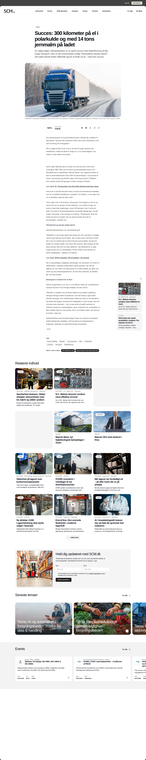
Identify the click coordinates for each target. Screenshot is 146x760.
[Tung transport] (72, 341)
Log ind (127, 3)
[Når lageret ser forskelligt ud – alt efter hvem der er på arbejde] (112, 472)
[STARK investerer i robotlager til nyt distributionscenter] (73, 472)
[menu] (139, 11)
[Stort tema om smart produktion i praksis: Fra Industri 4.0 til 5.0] (129, 322)
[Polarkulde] (88, 341)
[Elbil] (80, 341)
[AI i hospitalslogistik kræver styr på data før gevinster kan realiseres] (112, 513)
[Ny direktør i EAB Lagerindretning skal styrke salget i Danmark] (34, 513)
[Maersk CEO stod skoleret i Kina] (112, 426)
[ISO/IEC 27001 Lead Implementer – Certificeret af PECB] (102, 668)
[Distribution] (100, 414)
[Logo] (9, 11)
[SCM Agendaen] (62, 11)
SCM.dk (57, 128)
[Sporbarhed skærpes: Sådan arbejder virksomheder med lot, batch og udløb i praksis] (34, 387)
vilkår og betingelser (95, 573)
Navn (57, 565)
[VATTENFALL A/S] (68, 350)
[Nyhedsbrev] (106, 11)
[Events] (49, 11)
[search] (129, 11)
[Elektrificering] (68, 344)
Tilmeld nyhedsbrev (64, 579)
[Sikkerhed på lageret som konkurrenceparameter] (34, 470)
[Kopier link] (99, 128)
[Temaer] (85, 11)
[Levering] (50, 344)
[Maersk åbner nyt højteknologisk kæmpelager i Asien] (73, 427)
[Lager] (38, 27)
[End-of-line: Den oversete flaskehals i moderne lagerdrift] (73, 513)
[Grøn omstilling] (52, 341)
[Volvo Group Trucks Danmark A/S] (87, 350)
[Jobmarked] (39, 11)
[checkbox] (56, 574)
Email (85, 565)
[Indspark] (75, 11)
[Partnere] (95, 11)
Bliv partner (136, 3)
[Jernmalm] (58, 344)
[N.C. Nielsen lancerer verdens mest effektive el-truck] (129, 296)
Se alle (126, 595)
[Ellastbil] (62, 341)
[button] (140, 278)
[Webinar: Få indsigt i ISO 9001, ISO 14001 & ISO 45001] (43, 668)
